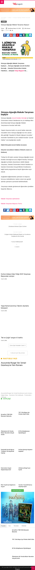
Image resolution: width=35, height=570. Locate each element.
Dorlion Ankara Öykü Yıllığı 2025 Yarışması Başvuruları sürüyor (16, 275)
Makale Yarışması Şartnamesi (10, 198)
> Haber (16, 247)
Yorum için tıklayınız (17, 353)
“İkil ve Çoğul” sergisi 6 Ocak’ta (11, 338)
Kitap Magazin (19, 70)
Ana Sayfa (3, 17)
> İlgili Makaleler (17, 241)
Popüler (3, 526)
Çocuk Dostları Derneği (19, 118)
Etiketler (24, 526)
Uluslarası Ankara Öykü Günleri (17, 225)
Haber (9, 17)
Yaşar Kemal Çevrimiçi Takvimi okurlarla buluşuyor (15, 307)
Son (10, 526)
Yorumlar (16, 526)
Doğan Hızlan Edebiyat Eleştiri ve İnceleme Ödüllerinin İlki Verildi (17, 234)
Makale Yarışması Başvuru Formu (11, 203)
